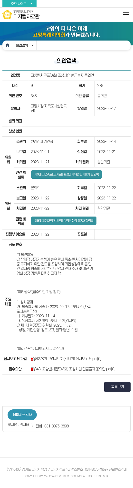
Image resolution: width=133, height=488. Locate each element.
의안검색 (22, 45)
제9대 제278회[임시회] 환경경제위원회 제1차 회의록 (66, 174)
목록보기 (117, 387)
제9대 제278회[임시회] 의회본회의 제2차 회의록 (63, 221)
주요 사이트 (19, 4)
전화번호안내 (117, 469)
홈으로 (7, 45)
